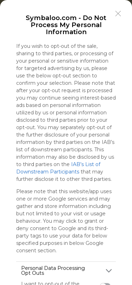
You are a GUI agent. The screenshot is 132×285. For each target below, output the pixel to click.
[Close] (118, 13)
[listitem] (66, 270)
